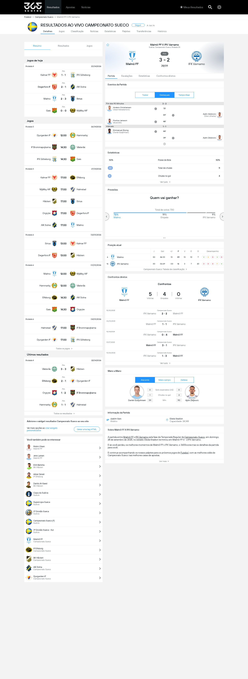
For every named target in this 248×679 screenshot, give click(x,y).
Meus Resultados (191, 7)
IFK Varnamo (141, 437)
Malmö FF (128, 437)
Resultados (53, 7)
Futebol (29, 17)
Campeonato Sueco (46, 17)
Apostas (70, 7)
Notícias (85, 7)
